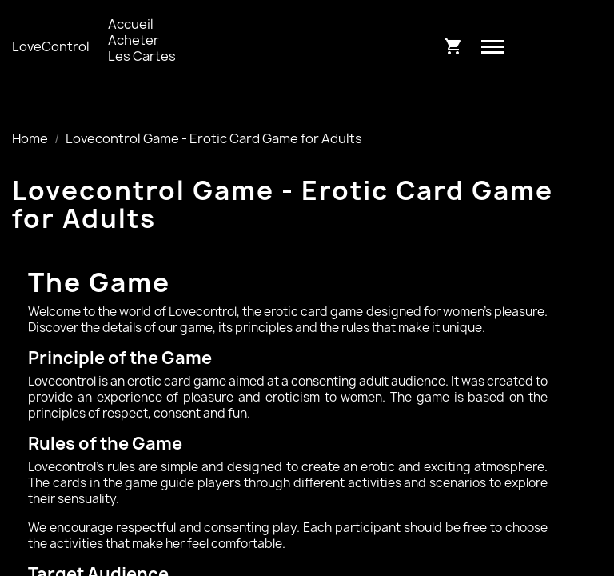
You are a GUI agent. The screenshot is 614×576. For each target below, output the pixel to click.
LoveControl (51, 46)
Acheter (133, 40)
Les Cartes (142, 56)
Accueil (131, 24)
